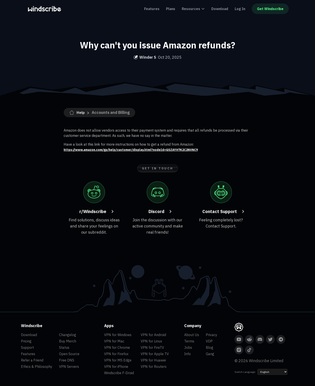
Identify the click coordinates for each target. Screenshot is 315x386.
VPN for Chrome (117, 347)
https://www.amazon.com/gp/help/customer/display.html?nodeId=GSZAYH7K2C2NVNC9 (139, 149)
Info (187, 354)
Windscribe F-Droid (119, 373)
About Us (191, 335)
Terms (189, 341)
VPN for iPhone (116, 366)
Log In (240, 9)
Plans (170, 9)
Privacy (211, 335)
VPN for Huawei (153, 360)
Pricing (26, 341)
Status (64, 347)
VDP (209, 341)
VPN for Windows (117, 335)
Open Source (69, 354)
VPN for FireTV (152, 347)
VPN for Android (153, 335)
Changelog (67, 335)
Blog (209, 347)
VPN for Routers (153, 366)
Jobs (188, 347)
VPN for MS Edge (117, 360)
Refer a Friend (32, 360)
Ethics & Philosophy (36, 366)
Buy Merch (67, 341)
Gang (210, 354)
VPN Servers (69, 366)
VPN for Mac (114, 341)
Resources (193, 9)
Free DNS (66, 360)
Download (219, 9)
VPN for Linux (151, 341)
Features (151, 9)
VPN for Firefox (116, 354)
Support (27, 347)
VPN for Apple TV (155, 354)
